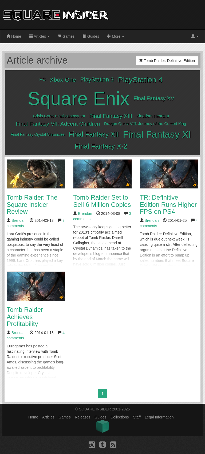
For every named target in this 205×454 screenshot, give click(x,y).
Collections (120, 417)
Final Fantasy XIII (110, 116)
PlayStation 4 (140, 79)
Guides (90, 36)
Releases (82, 417)
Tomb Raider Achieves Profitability (25, 316)
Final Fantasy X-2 (100, 146)
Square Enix (78, 98)
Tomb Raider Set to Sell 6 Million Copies (102, 201)
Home (13, 36)
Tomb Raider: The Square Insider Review (32, 204)
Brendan (18, 220)
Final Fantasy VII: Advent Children (58, 124)
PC (42, 79)
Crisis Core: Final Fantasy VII (59, 116)
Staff (137, 417)
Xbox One (63, 79)
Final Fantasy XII (94, 134)
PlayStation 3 (97, 79)
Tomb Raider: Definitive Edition (167, 61)
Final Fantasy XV (153, 98)
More (115, 36)
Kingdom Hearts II (152, 116)
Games (66, 36)
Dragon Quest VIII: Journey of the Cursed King (145, 124)
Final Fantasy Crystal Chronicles (38, 134)
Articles (39, 36)
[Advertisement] (160, 14)
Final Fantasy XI (157, 134)
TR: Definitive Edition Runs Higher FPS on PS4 (168, 204)
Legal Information (159, 417)
